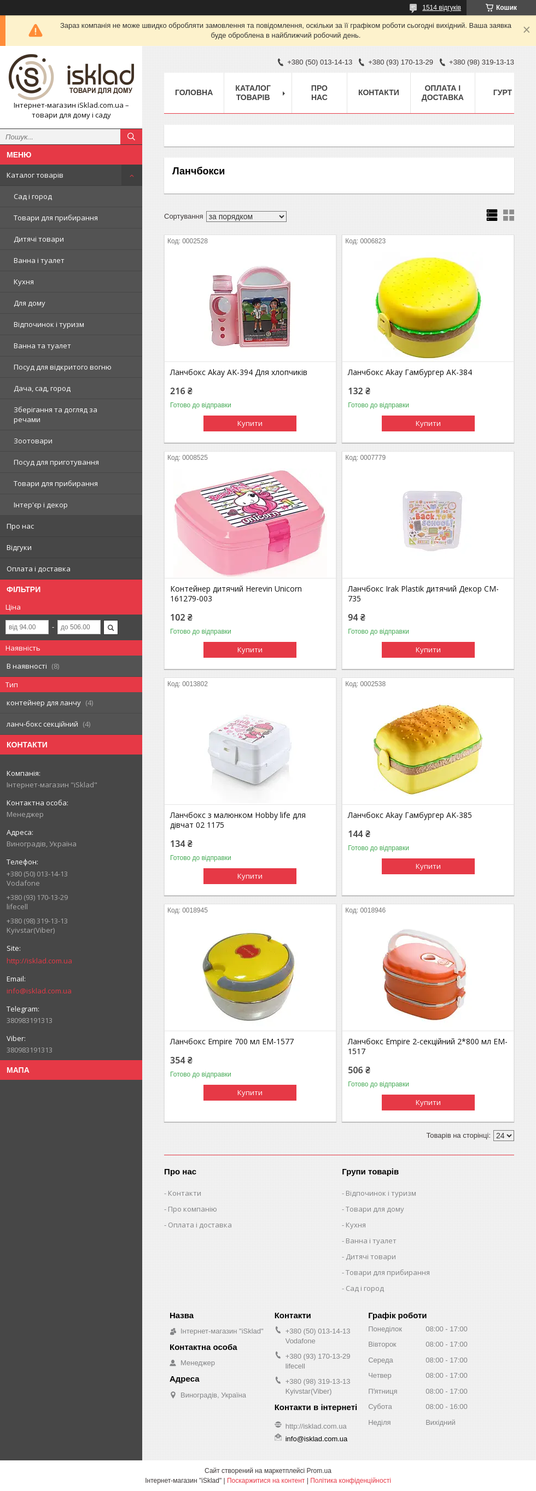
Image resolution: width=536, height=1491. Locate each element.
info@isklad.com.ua (39, 991)
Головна (194, 92)
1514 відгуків (441, 7)
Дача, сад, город (42, 388)
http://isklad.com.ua (39, 961)
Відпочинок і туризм (49, 324)
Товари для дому (375, 1209)
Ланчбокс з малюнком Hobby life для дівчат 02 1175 (238, 820)
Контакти (378, 92)
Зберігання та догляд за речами (55, 414)
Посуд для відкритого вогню (63, 367)
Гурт (502, 92)
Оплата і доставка (39, 569)
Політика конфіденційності (350, 1480)
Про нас (20, 526)
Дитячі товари (39, 239)
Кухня (24, 281)
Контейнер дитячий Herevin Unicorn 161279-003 (236, 594)
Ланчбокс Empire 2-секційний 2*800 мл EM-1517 (428, 1046)
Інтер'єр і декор (41, 505)
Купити (250, 423)
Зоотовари (33, 441)
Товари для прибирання (56, 218)
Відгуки (19, 547)
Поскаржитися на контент (266, 1480)
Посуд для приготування (56, 462)
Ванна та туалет (42, 345)
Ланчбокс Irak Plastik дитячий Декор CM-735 (423, 594)
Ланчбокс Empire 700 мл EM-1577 (232, 1041)
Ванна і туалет (39, 260)
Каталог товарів (35, 175)
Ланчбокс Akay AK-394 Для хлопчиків (238, 372)
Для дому (29, 303)
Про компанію (192, 1209)
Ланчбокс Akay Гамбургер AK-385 (410, 815)
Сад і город (33, 196)
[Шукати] (131, 136)
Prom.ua (319, 1471)
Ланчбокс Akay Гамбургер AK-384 (410, 372)
